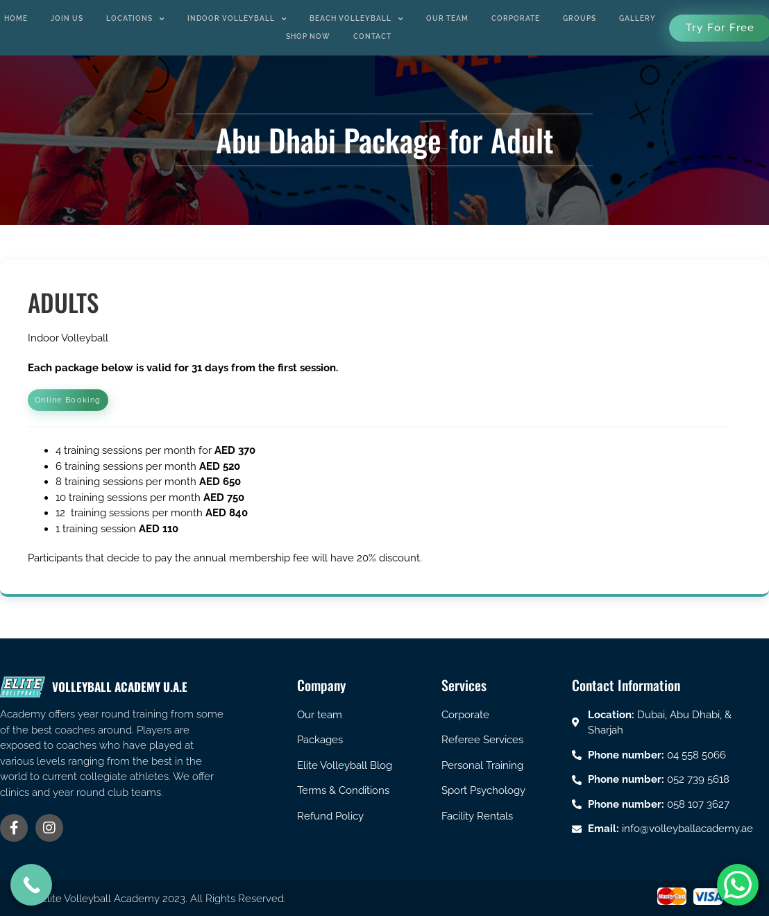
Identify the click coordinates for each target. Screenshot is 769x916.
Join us (67, 18)
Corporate (515, 18)
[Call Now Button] (31, 885)
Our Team (447, 18)
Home (16, 18)
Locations (135, 19)
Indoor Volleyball (237, 19)
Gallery (637, 18)
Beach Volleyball (356, 19)
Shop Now (308, 36)
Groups (579, 18)
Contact (372, 36)
